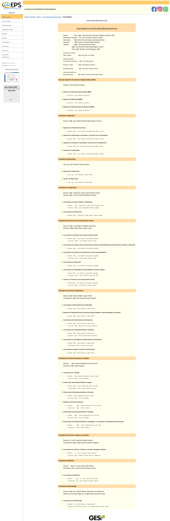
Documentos (5, 50)
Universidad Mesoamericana (52, 17)
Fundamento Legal (6, 25)
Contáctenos (5, 46)
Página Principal (6, 17)
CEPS (39, 17)
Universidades (5, 42)
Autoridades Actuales (7, 29)
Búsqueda (4, 33)
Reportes (4, 38)
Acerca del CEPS (6, 21)
